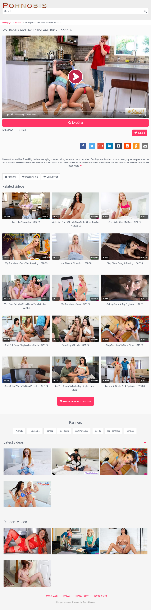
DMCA (66, 595)
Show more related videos (75, 401)
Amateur (18, 22)
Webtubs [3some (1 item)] (19, 431)
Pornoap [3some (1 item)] (49, 431)
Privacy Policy (81, 595)
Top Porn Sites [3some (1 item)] (113, 431)
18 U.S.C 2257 (51, 595)
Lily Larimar (51, 176)
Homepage (6, 22)
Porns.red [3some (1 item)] (130, 431)
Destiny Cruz (30, 176)
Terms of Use (100, 595)
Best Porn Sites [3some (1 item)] (81, 431)
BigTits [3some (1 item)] (98, 431)
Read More (75, 165)
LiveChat (75, 122)
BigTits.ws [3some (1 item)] (64, 431)
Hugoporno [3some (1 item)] (35, 431)
